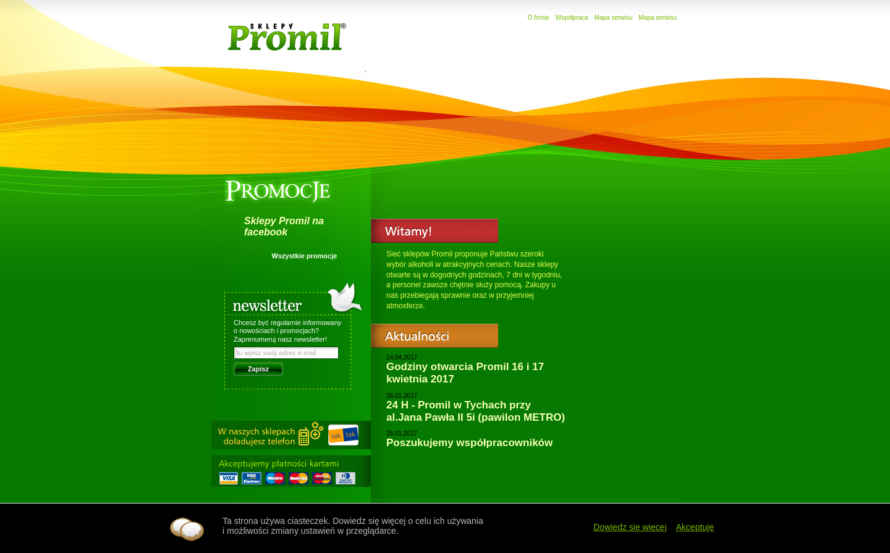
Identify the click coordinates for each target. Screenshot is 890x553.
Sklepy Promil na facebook (284, 226)
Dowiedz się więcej (629, 527)
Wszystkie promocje (304, 256)
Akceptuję (695, 527)
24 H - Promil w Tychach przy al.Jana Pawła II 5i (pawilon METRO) (475, 411)
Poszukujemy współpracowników (469, 443)
